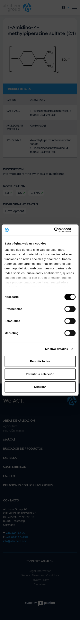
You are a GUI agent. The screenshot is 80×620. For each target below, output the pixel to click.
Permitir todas (40, 361)
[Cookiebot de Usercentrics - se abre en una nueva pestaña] (58, 229)
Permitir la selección (40, 374)
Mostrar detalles (56, 349)
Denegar (40, 386)
